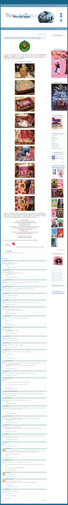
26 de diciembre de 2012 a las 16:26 (11, 495)
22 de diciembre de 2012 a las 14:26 (11, 457)
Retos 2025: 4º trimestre (55, 145)
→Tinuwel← (7, 279)
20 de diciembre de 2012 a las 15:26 (11, 358)
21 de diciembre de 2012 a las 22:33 (11, 439)
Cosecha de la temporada (13, 6)
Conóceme (4, 28)
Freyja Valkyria (8, 377)
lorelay (6, 349)
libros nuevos (9, 252)
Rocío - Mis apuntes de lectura (10, 391)
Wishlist (55, 28)
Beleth (6, 424)
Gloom (6, 342)
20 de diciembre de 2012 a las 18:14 (11, 395)
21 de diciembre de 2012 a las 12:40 (11, 422)
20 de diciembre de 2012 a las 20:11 (11, 403)
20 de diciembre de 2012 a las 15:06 (11, 347)
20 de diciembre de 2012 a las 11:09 (11, 297)
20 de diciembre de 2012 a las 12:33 (11, 324)
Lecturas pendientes (54, 143)
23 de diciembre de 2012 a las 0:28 (11, 469)
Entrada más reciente (5, 500)
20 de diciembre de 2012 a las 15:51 (11, 368)
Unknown (7, 448)
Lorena (6, 269)
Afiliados (49, 28)
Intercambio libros (54, 146)
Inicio (25, 500)
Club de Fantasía (33, 6)
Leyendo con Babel (44, 6)
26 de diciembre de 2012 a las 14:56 (11, 476)
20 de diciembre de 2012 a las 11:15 (11, 304)
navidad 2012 (14, 252)
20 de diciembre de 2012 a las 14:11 (11, 333)
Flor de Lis (7, 286)
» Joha (6, 370)
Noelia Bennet (7, 327)
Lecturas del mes (54, 135)
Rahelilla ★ (7, 459)
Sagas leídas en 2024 (55, 138)
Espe (6, 306)
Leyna (6, 489)
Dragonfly (28, 217)
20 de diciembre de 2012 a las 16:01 (11, 375)
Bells (6, 260)
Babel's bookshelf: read (58, 167)
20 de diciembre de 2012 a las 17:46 (11, 388)
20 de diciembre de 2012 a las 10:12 (11, 267)
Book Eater (25, 56)
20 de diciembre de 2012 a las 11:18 (11, 313)
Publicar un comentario (7, 498)
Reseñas (4, 6)
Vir (5, 405)
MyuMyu (6, 397)
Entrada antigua (44, 500)
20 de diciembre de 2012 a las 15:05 (11, 340)
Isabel (6, 433)
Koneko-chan (7, 415)
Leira (6, 293)
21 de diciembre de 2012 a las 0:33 (11, 413)
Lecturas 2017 (33, 28)
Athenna (6, 315)
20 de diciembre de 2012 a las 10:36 (11, 290)
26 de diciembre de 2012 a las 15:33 (11, 486)
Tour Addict (53, 6)
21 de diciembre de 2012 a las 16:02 (11, 431)
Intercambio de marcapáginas (56, 148)
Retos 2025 (53, 137)
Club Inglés (53, 140)
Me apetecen (24, 6)
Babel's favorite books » (61, 249)
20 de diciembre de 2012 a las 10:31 (11, 284)
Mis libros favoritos (58, 293)
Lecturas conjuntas (23, 28)
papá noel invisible (20, 252)
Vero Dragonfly (8, 360)
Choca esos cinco (13, 28)
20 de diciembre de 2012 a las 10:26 (11, 277)
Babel (56, 156)
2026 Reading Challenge (58, 154)
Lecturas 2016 (41, 28)
